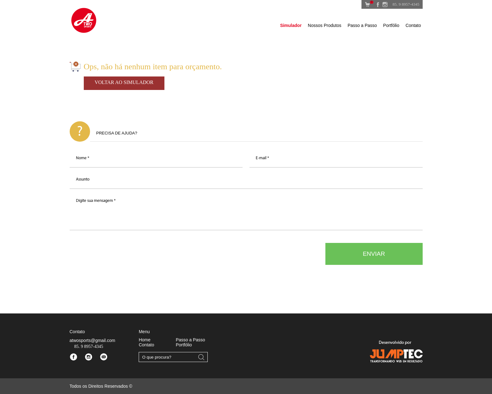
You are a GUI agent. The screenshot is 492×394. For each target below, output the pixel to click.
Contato (413, 25)
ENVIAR (374, 253)
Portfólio (391, 25)
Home (144, 339)
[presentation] (117, 255)
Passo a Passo (362, 25)
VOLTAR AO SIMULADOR (124, 82)
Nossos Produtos (324, 25)
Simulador (291, 25)
